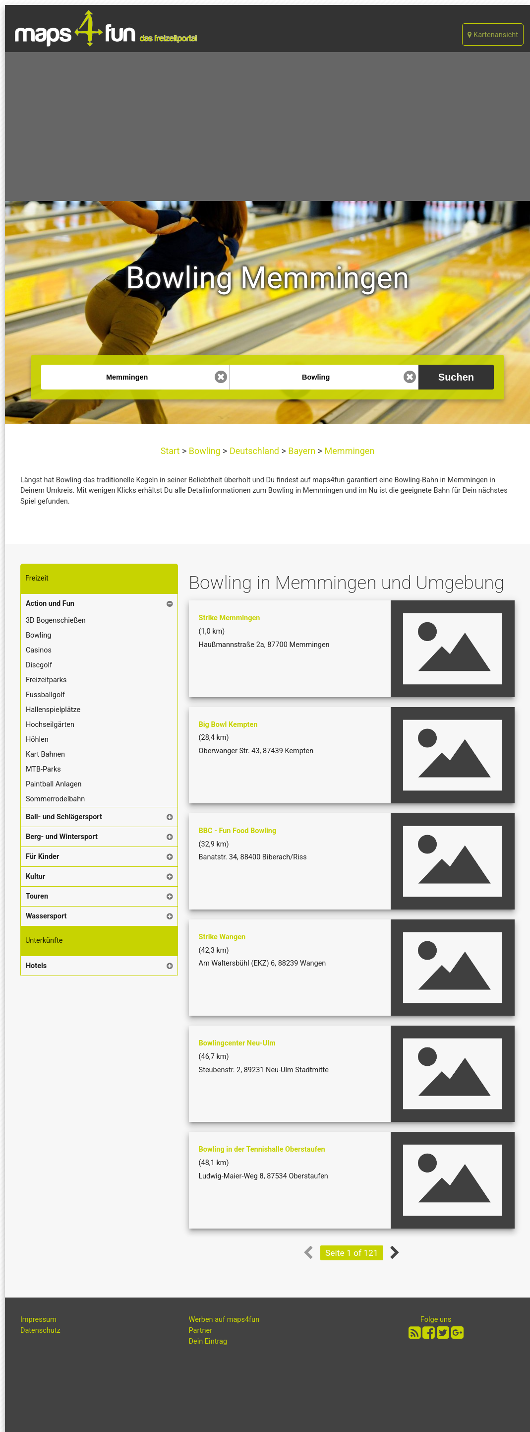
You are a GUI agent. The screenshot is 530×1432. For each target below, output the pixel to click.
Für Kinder (42, 856)
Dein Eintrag (208, 1341)
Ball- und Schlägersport (64, 817)
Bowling (204, 451)
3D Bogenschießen (56, 620)
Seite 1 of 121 (351, 1253)
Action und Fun (50, 603)
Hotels (36, 966)
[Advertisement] (267, 126)
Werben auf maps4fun (224, 1319)
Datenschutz (40, 1330)
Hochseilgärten (50, 724)
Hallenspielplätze (53, 710)
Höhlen (37, 739)
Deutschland (255, 451)
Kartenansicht (493, 35)
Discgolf (39, 665)
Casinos (39, 650)
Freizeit (37, 578)
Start (171, 451)
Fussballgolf (45, 695)
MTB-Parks (43, 769)
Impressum (38, 1319)
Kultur (35, 876)
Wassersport (46, 916)
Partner (201, 1330)
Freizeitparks (46, 680)
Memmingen (348, 451)
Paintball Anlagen (54, 784)
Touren (37, 896)
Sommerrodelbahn (55, 799)
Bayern (302, 451)
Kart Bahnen (45, 754)
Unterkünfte (44, 940)
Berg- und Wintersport (62, 837)
